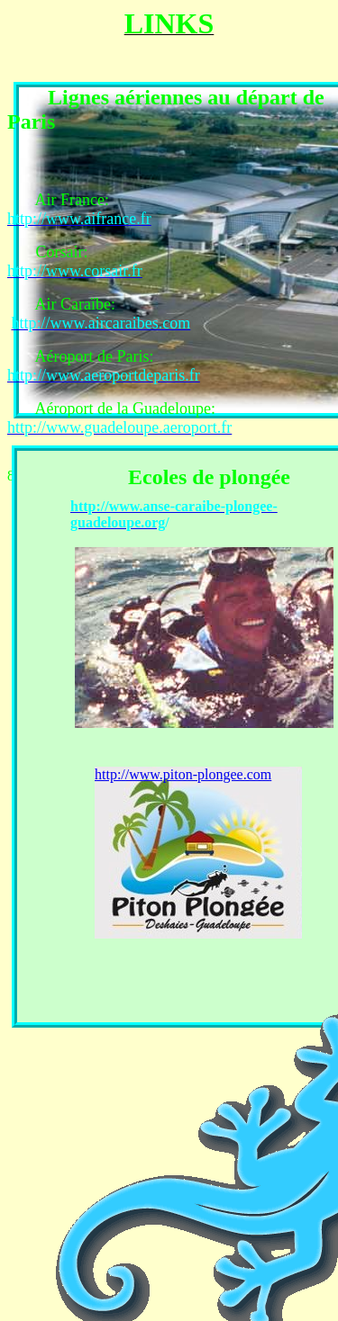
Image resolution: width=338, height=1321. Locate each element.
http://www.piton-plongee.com (183, 774)
